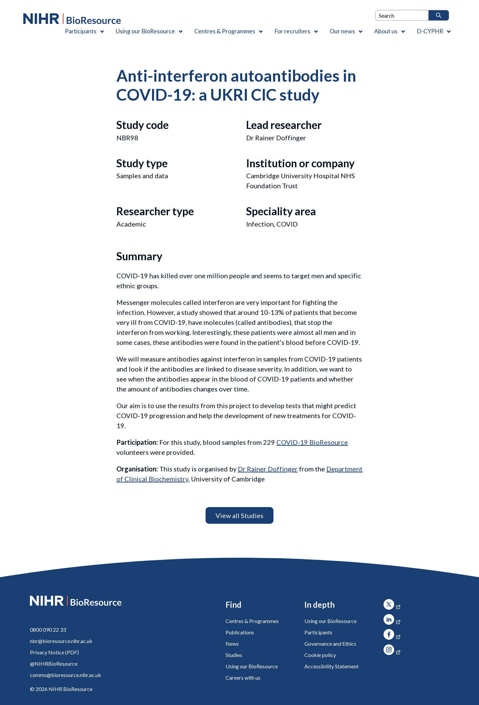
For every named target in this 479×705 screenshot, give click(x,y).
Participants (318, 632)
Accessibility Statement (331, 666)
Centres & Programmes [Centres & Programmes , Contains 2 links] (224, 31)
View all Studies (239, 515)
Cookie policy (320, 655)
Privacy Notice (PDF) (54, 652)
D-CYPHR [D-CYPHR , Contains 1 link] (430, 31)
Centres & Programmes (252, 621)
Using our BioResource (252, 666)
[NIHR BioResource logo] (72, 18)
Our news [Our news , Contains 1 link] (342, 31)
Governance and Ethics (330, 643)
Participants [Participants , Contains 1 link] (80, 31)
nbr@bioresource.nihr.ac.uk (61, 641)
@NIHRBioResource (54, 663)
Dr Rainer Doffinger (268, 469)
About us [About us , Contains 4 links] (386, 31)
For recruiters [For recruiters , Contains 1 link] (292, 31)
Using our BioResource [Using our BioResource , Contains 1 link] (145, 31)
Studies (234, 655)
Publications (240, 632)
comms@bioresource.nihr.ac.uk (65, 675)
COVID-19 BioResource (312, 442)
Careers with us (243, 677)
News (232, 643)
